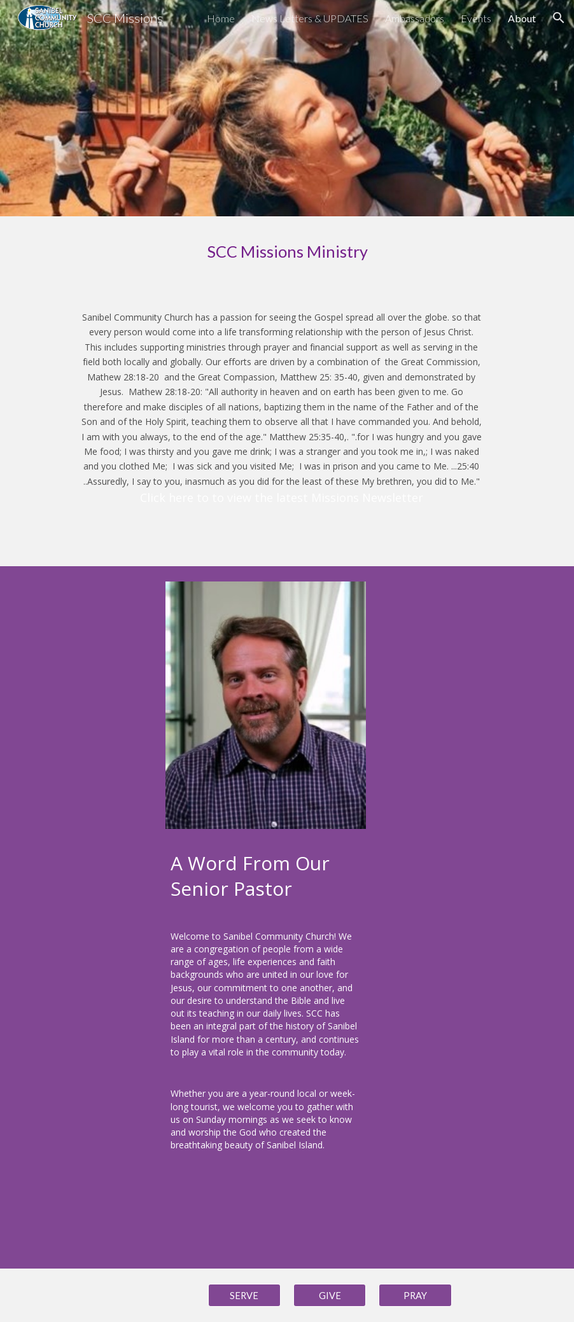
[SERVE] (244, 1295)
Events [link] (476, 18)
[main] (287, 252)
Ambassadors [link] (414, 18)
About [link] (522, 18)
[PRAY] (415, 1295)
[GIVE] (329, 1295)
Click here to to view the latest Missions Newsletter (281, 497)
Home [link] (221, 18)
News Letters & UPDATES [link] (309, 18)
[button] (558, 18)
